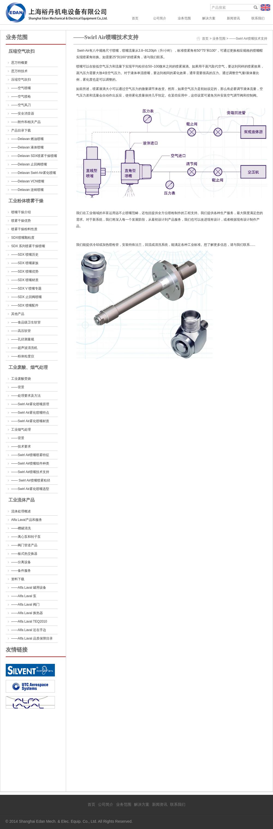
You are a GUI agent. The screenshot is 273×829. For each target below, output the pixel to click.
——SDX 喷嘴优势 (24, 271)
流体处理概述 (21, 511)
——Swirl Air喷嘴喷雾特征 (30, 455)
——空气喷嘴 (21, 88)
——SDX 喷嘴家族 (24, 263)
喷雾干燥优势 (21, 221)
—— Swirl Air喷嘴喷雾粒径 (30, 480)
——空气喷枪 (21, 96)
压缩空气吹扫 (21, 79)
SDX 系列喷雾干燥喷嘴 (28, 246)
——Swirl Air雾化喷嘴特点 (30, 412)
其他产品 (17, 314)
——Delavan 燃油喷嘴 (27, 139)
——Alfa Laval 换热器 (27, 613)
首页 (135, 18)
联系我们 (258, 18)
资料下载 (17, 579)
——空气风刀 (21, 105)
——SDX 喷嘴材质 (24, 280)
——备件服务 (21, 571)
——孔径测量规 (22, 339)
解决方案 (208, 18)
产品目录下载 (21, 130)
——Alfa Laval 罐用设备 (28, 587)
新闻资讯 (233, 18)
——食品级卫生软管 (26, 322)
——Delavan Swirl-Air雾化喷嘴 (33, 173)
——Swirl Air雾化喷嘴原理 (30, 404)
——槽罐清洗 (21, 528)
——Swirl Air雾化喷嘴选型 (30, 489)
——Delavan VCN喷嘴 (27, 181)
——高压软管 (21, 331)
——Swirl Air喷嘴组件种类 (30, 463)
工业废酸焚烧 (21, 379)
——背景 (17, 387)
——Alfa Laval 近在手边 (28, 630)
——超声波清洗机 (24, 348)
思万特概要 (19, 63)
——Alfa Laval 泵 (23, 596)
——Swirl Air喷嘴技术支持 (30, 472)
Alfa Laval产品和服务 (26, 520)
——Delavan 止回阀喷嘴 (29, 164)
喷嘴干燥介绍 (21, 212)
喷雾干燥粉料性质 (24, 229)
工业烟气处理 (21, 429)
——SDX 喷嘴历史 (24, 254)
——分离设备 (21, 562)
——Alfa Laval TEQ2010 (29, 621)
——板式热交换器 (24, 554)
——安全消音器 (22, 113)
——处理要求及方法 (26, 396)
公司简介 (159, 18)
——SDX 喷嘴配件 (24, 305)
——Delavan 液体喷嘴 (27, 147)
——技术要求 (21, 446)
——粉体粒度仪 (22, 356)
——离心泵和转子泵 (26, 537)
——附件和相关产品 (26, 122)
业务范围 (184, 18)
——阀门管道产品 (24, 545)
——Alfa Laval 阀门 (25, 604)
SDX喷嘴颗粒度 (22, 238)
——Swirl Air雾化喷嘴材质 (30, 421)
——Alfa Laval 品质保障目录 (32, 638)
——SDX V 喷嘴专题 (26, 288)
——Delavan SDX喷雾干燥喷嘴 (34, 156)
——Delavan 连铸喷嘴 (27, 190)
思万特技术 (19, 71)
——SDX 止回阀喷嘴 (26, 297)
